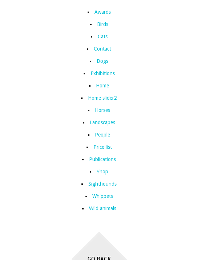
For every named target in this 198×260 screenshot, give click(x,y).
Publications (102, 159)
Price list (102, 147)
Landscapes (102, 122)
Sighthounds (102, 184)
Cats (103, 36)
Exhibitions (102, 73)
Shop (102, 171)
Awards (102, 12)
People (102, 135)
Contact (102, 49)
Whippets (102, 196)
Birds (102, 24)
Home (102, 85)
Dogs (102, 61)
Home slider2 (102, 98)
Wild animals (102, 208)
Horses (102, 110)
